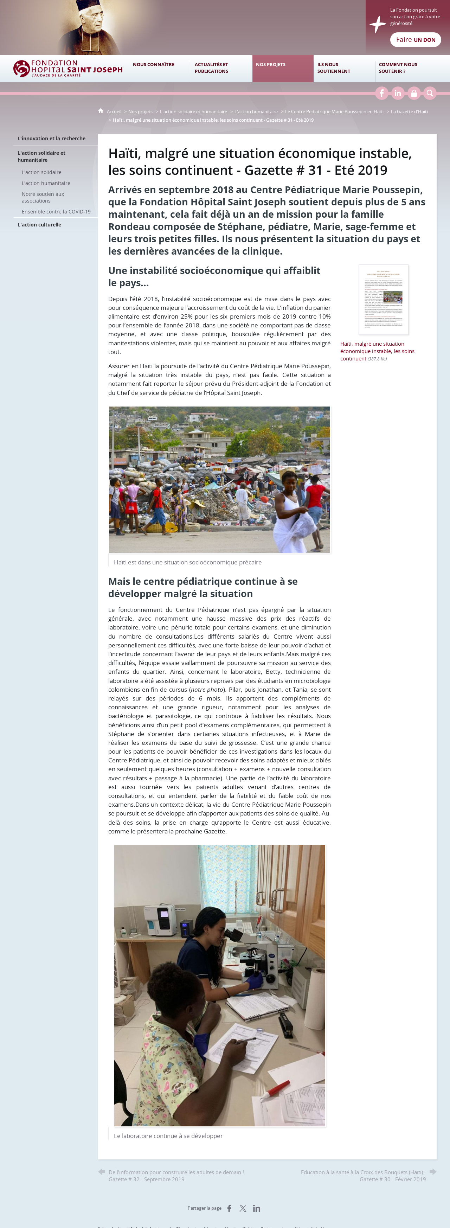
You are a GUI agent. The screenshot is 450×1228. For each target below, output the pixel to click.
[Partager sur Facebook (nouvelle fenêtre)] (229, 1208)
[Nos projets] (283, 68)
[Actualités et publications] (221, 68)
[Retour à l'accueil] (225, 27)
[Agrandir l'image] (219, 479)
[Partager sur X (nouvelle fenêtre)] (243, 1208)
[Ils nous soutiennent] (344, 68)
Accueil (114, 111)
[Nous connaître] (160, 68)
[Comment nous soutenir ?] (406, 68)
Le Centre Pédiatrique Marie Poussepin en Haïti (334, 111)
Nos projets (140, 111)
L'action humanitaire (256, 111)
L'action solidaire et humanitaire (193, 111)
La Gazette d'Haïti (409, 111)
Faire (416, 39)
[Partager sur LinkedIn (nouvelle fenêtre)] (257, 1208)
